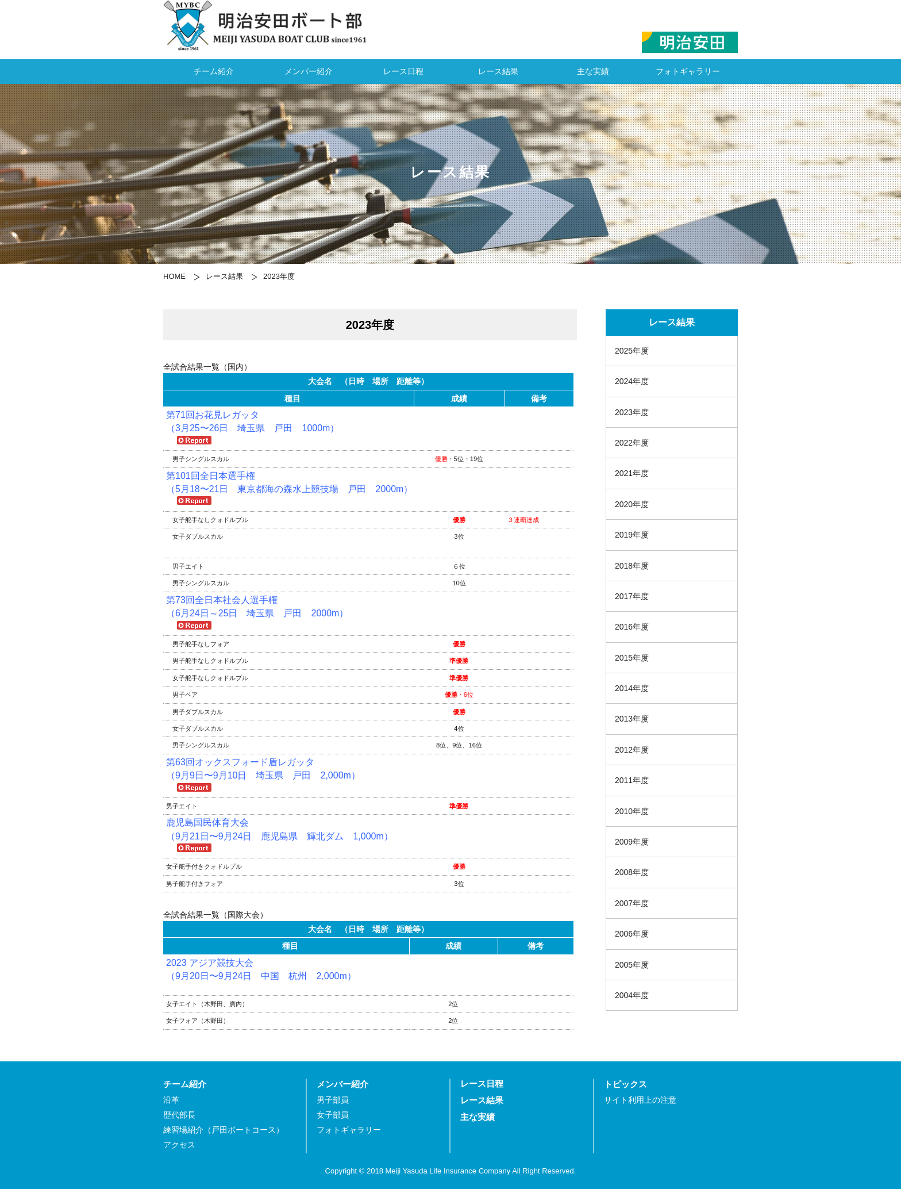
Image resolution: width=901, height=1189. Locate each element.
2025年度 (632, 350)
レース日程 (403, 71)
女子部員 (333, 1115)
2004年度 (632, 995)
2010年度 (632, 811)
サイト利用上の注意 (640, 1100)
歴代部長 (179, 1115)
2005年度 (632, 964)
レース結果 (498, 71)
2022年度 (632, 442)
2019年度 (632, 534)
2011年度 (632, 780)
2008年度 (632, 872)
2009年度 (632, 841)
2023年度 (632, 412)
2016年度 (632, 626)
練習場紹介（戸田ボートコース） (223, 1130)
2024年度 (632, 381)
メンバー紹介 (308, 71)
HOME (174, 276)
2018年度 (632, 565)
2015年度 (632, 657)
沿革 (171, 1100)
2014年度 (632, 688)
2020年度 (632, 504)
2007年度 (632, 903)
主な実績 (593, 71)
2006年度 (632, 933)
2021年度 (632, 473)
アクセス (179, 1145)
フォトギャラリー (688, 71)
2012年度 (632, 749)
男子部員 (333, 1100)
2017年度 (632, 596)
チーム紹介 (214, 71)
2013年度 (632, 718)
